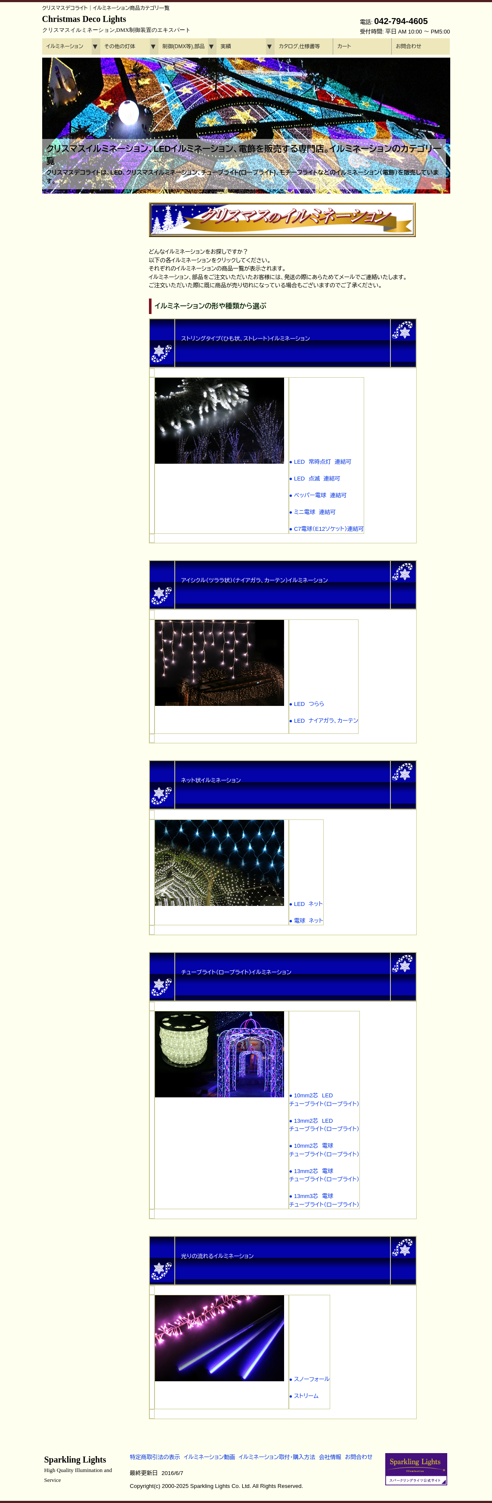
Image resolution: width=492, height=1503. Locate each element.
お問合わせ (408, 46)
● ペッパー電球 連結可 (318, 495)
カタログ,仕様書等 (299, 46)
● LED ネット (306, 904)
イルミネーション (65, 46)
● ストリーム (304, 1396)
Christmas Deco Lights (116, 23)
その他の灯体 (120, 46)
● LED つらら (307, 704)
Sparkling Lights (78, 1469)
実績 (226, 46)
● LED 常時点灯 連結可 (320, 462)
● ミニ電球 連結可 (312, 512)
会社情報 (330, 1457)
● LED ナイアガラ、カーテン (324, 721)
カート (344, 46)
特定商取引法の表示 (155, 1457)
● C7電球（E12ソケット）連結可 (326, 529)
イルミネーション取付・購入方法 (277, 1457)
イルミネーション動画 (209, 1457)
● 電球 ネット (306, 921)
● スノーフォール (309, 1379)
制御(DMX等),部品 (184, 46)
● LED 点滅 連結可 (314, 478)
